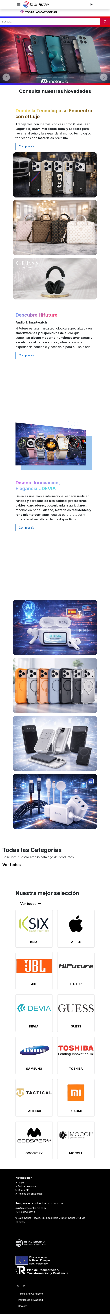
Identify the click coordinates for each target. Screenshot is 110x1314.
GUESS (76, 1026)
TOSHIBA (76, 1068)
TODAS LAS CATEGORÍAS (41, 12)
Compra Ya (26, 146)
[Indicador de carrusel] (38, 77)
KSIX (33, 942)
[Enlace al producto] (34, 924)
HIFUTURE (76, 984)
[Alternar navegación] (18, 4)
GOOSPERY (34, 1153)
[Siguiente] (104, 77)
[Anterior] (6, 77)
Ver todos (11, 864)
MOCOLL (76, 1153)
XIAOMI (76, 1111)
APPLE (76, 942)
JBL (34, 984)
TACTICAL (34, 1111)
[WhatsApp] (23, 1285)
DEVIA (34, 1026)
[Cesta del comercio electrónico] (91, 4)
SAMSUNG (34, 1068)
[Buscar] (105, 21)
